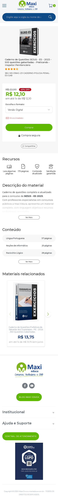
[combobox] (23, 17)
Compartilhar (29, 146)
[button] (48, 314)
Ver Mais (29, 217)
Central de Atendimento (20, 436)
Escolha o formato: (15, 104)
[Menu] (4, 6)
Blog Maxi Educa (29, 397)
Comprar (29, 127)
